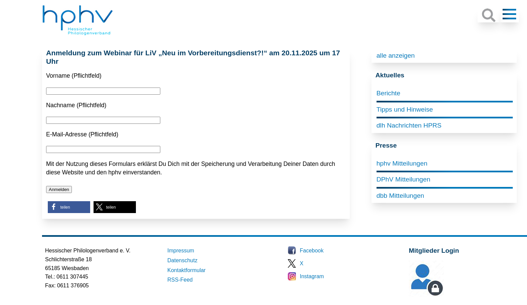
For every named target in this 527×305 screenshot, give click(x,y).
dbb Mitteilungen (400, 195)
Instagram (312, 276)
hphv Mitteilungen (402, 163)
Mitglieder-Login (446, 295)
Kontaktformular (186, 270)
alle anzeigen (396, 55)
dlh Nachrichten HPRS (409, 125)
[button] (69, 207)
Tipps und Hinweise (405, 109)
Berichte (388, 93)
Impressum (180, 250)
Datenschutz (182, 260)
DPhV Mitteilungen (403, 179)
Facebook (312, 250)
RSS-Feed (180, 280)
